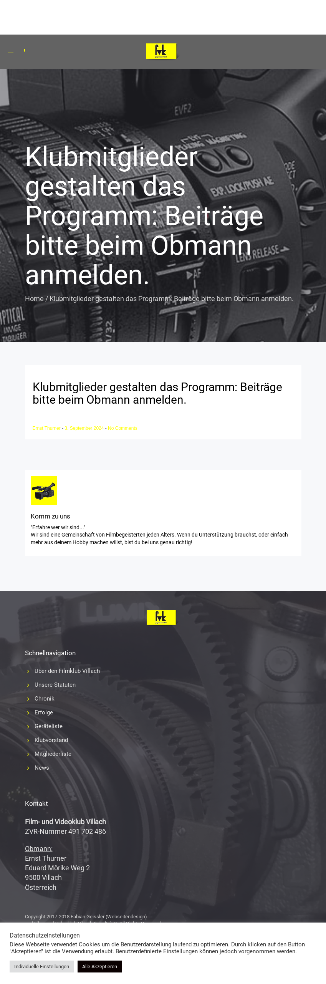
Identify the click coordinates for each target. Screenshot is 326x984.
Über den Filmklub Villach (67, 671)
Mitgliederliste (53, 753)
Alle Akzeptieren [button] (99, 966)
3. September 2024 (85, 428)
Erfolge (44, 712)
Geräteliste (49, 726)
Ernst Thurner (47, 428)
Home (34, 299)
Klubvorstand (51, 740)
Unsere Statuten (55, 684)
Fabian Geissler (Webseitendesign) (109, 916)
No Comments (122, 428)
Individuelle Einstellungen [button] (41, 966)
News (42, 767)
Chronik (45, 698)
